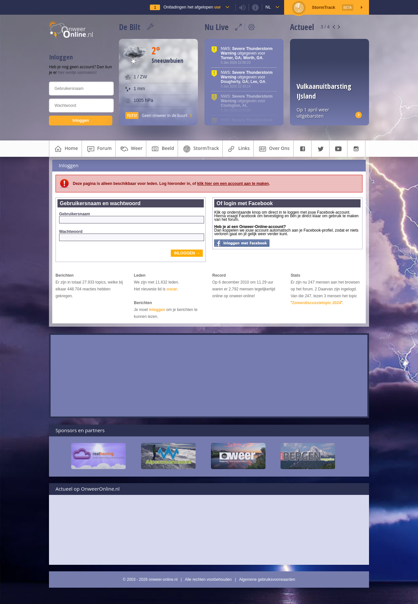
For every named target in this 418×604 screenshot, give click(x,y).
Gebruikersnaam (131, 217)
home (65, 149)
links (237, 149)
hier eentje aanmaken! (77, 72)
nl (268, 7)
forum (99, 149)
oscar (172, 289)
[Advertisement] (209, 375)
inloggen (157, 309)
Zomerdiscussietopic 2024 (316, 303)
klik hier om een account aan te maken (233, 183)
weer (130, 149)
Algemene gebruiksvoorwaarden (267, 579)
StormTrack (200, 149)
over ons (273, 149)
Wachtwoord (131, 235)
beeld (162, 149)
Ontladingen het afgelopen (191, 7)
